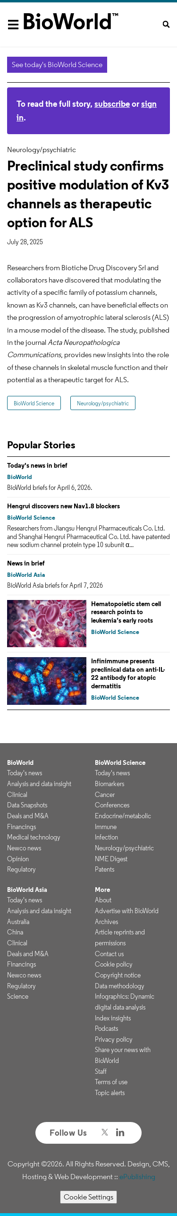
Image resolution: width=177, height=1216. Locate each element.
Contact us (109, 954)
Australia (18, 921)
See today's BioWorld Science (57, 64)
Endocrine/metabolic (123, 816)
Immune (106, 826)
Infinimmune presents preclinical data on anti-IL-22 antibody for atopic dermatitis (128, 673)
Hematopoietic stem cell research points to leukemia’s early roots (126, 612)
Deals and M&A (28, 816)
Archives (106, 921)
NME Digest (111, 859)
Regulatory (21, 869)
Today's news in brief (37, 465)
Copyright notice (118, 975)
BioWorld (19, 477)
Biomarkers (109, 783)
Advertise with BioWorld (127, 911)
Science (17, 996)
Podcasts (106, 1028)
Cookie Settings (88, 1196)
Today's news (24, 773)
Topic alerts (110, 1092)
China (15, 932)
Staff (101, 1071)
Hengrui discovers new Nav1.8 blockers (63, 506)
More (102, 889)
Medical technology (33, 837)
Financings (21, 826)
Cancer (105, 794)
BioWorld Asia (26, 575)
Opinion (18, 859)
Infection (106, 837)
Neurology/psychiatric (103, 403)
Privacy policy (114, 1039)
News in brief (26, 563)
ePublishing (137, 1176)
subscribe (112, 103)
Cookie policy (114, 964)
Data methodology (119, 986)
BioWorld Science (34, 403)
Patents (104, 869)
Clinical (17, 794)
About (103, 900)
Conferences (112, 805)
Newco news (24, 848)
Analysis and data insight (39, 783)
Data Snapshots (27, 805)
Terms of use (111, 1082)
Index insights (113, 1018)
